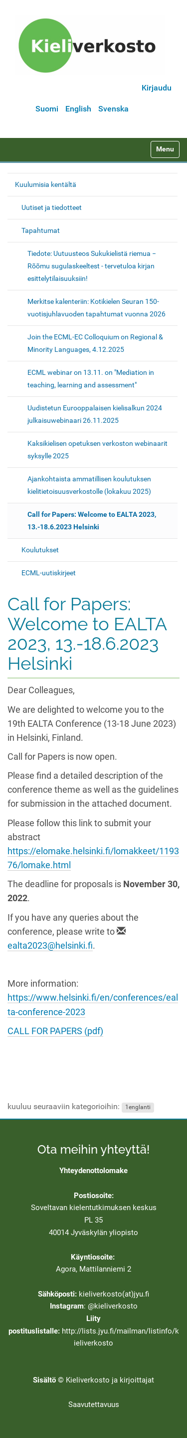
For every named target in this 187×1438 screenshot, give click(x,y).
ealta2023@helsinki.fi (50, 946)
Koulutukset (40, 550)
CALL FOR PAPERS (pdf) (55, 1031)
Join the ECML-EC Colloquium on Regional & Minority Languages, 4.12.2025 (95, 343)
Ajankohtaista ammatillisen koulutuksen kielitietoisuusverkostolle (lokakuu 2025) (89, 485)
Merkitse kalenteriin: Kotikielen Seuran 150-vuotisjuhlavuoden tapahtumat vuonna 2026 (96, 307)
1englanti (138, 1107)
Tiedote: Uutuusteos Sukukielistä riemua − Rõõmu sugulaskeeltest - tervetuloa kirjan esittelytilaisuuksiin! (91, 265)
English (78, 108)
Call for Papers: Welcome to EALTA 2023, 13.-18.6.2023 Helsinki (91, 520)
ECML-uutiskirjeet (48, 573)
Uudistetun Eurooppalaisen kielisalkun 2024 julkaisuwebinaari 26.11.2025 (94, 414)
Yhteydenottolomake (93, 1170)
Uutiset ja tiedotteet (51, 207)
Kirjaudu (157, 87)
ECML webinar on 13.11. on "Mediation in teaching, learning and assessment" (90, 378)
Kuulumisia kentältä (45, 184)
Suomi (46, 108)
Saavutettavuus (93, 1404)
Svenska (113, 108)
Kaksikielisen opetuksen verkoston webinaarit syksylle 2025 (97, 449)
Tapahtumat (40, 230)
